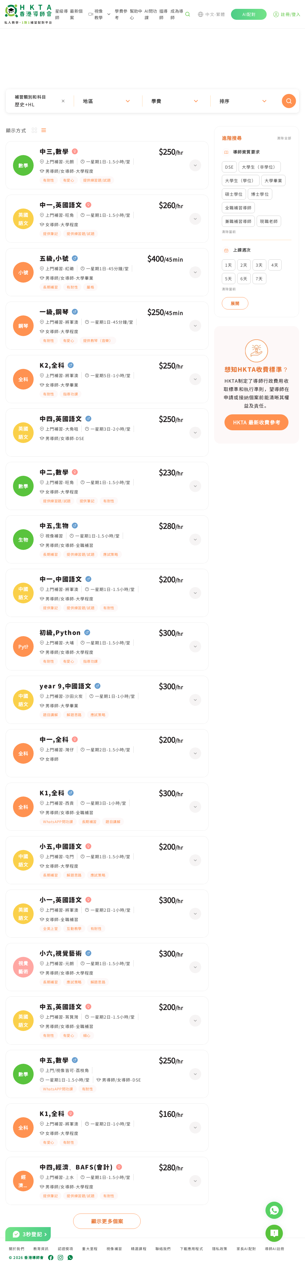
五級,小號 (54, 258)
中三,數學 (54, 151)
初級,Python (60, 632)
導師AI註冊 (274, 1248)
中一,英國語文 (61, 205)
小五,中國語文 (61, 846)
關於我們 (16, 1248)
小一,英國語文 (61, 900)
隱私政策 (220, 1248)
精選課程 (139, 1248)
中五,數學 (54, 1060)
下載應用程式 (191, 1248)
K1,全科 (52, 793)
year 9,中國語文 (65, 686)
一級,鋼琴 (54, 312)
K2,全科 (52, 365)
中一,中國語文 (61, 579)
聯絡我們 (163, 1248)
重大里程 (90, 1248)
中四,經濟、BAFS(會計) (76, 1167)
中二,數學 (54, 472)
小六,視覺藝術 (61, 953)
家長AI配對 (246, 1248)
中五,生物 (54, 526)
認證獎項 (65, 1248)
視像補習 (114, 1248)
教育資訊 (41, 1248)
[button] (152, 101)
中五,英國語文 (61, 1007)
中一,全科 (54, 739)
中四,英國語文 (61, 419)
